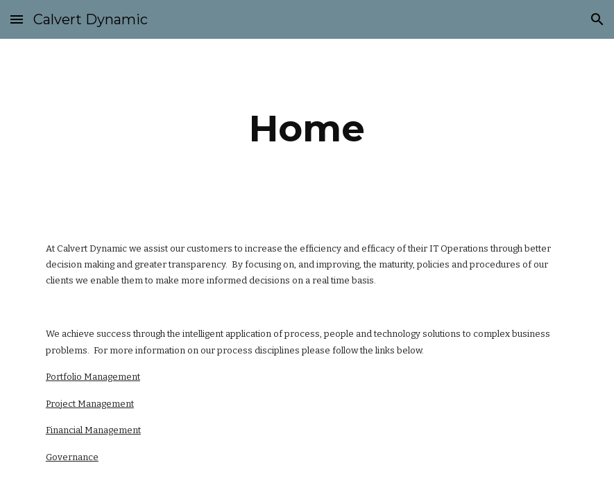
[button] (16, 19)
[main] (306, 128)
